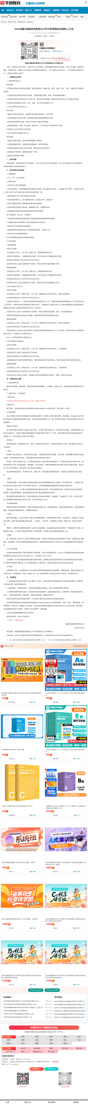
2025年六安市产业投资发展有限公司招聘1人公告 (18, 1014)
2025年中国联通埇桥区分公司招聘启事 (15, 1011)
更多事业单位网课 (52, 990)
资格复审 (56, 10)
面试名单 (65, 10)
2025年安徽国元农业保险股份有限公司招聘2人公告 (69, 1004)
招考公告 (10, 10)
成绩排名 (47, 10)
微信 (45, 36)
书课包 (76, 1102)
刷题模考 (38, 36)
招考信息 (5, 17)
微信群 (52, 36)
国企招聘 (13, 17)
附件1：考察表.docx (16, 620)
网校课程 (52, 17)
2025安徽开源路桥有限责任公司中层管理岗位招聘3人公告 (21, 1001)
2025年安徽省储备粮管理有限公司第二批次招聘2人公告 (69, 1014)
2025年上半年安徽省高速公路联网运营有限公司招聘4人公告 (69, 1018)
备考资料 (22, 17)
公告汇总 (27, 1102)
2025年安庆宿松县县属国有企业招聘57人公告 (67, 640)
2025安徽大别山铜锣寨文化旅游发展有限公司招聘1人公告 (69, 1011)
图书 (59, 17)
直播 (81, 17)
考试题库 (31, 17)
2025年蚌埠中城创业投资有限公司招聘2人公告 (17, 1017)
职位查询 (19, 10)
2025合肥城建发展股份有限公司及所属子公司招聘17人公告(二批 (23, 1007)
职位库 (75, 17)
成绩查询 (37, 10)
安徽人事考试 (12, 22)
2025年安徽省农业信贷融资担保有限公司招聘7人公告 (28, 640)
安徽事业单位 (22, 22)
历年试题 (74, 10)
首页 (3, 10)
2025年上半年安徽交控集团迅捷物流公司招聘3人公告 (69, 1008)
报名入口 (28, 10)
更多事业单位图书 (80, 646)
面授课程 (42, 17)
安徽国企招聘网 (11, 3)
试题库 (69, 17)
